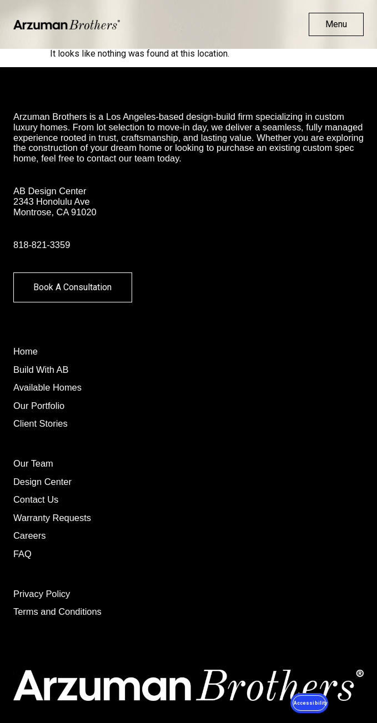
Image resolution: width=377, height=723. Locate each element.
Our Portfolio (38, 405)
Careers (29, 535)
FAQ (22, 553)
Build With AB (41, 369)
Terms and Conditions (57, 611)
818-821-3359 (41, 245)
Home (25, 351)
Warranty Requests (52, 517)
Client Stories (40, 423)
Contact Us (35, 499)
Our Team (33, 463)
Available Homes (47, 387)
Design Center (42, 481)
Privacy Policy (41, 593)
